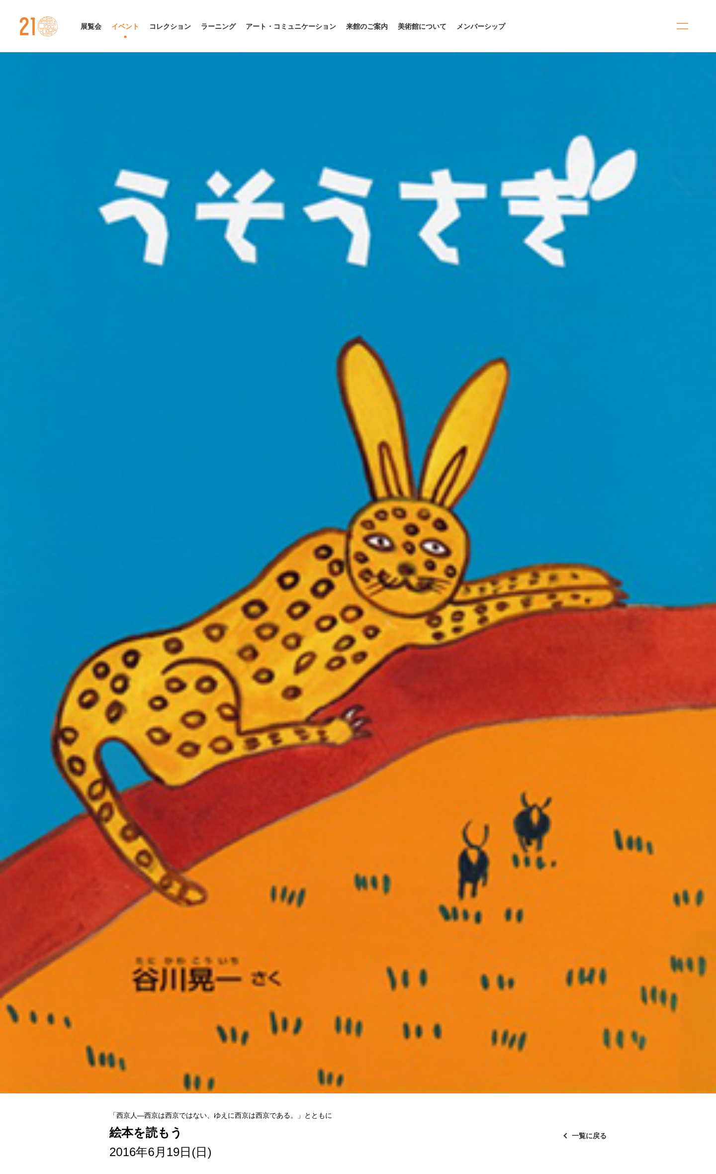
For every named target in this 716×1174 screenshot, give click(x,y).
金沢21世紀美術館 (39, 26)
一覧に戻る (589, 1135)
